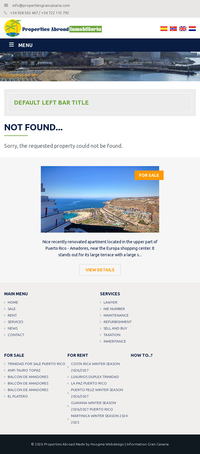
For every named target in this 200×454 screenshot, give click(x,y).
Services (15, 322)
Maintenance (116, 315)
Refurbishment (118, 322)
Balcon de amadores (28, 377)
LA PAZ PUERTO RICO (89, 383)
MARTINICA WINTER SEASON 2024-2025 (100, 419)
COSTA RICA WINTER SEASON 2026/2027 (95, 367)
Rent (12, 315)
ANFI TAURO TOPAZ (24, 370)
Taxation (112, 335)
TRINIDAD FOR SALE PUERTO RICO (36, 364)
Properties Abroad (59, 444)
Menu (25, 45)
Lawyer (110, 302)
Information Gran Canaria (148, 444)
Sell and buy (115, 328)
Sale (12, 309)
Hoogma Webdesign (107, 444)
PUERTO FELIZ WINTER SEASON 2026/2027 (97, 393)
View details (100, 269)
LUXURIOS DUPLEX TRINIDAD (95, 377)
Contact (16, 335)
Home (13, 302)
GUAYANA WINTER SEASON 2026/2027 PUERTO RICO (93, 406)
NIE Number (114, 309)
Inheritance (115, 341)
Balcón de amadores (28, 383)
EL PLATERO (18, 396)
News (12, 328)
